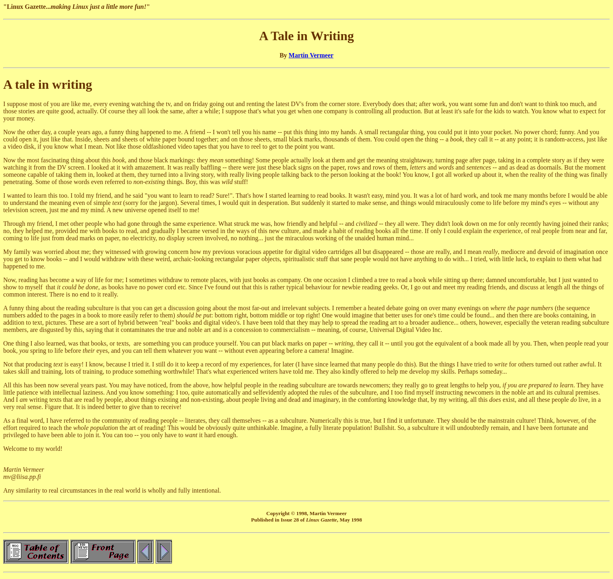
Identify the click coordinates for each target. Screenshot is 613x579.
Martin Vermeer (311, 55)
